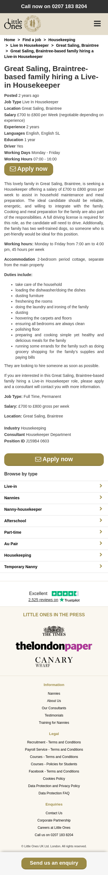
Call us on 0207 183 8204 (54, 835)
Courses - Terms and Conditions (54, 757)
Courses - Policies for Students (54, 764)
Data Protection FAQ (54, 793)
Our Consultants (54, 708)
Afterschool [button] (54, 520)
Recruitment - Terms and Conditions (54, 742)
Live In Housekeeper (29, 45)
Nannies (54, 694)
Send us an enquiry (54, 863)
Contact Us (54, 813)
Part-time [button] (54, 532)
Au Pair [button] (54, 543)
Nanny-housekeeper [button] (54, 509)
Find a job (31, 40)
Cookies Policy (54, 779)
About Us (54, 701)
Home (9, 40)
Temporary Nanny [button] (54, 566)
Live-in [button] (54, 486)
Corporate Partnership (54, 820)
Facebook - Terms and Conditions (54, 771)
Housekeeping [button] (54, 555)
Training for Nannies (54, 723)
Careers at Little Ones (54, 828)
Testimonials (54, 715)
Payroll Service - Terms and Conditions (54, 750)
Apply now (29, 168)
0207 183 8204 (69, 6)
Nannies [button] (54, 497)
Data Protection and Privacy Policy (54, 786)
